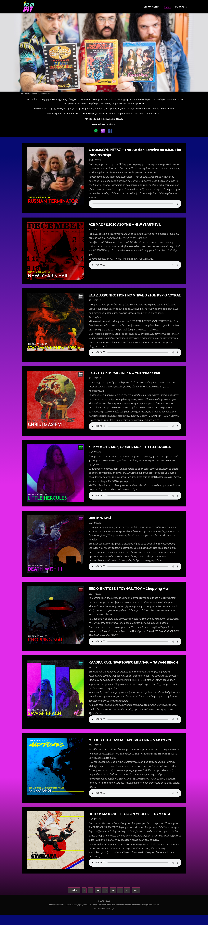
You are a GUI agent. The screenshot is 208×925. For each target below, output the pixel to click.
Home (167, 6)
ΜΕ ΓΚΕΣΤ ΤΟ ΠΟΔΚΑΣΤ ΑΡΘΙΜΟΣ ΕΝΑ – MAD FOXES (131, 750)
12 (98, 900)
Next (135, 900)
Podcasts (181, 6)
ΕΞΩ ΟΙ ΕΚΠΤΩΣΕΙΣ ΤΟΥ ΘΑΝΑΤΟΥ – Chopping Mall (131, 593)
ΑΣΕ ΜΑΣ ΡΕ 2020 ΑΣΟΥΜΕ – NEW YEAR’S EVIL (126, 224)
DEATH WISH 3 (100, 522)
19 (127, 900)
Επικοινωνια (151, 6)
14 (113, 900)
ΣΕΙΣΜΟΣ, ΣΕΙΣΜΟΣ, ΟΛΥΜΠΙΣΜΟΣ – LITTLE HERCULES (131, 452)
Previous (74, 900)
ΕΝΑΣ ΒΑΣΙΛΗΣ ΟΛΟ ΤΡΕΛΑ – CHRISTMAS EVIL (126, 378)
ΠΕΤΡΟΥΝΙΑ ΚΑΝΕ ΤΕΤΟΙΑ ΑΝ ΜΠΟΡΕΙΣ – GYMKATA (131, 824)
